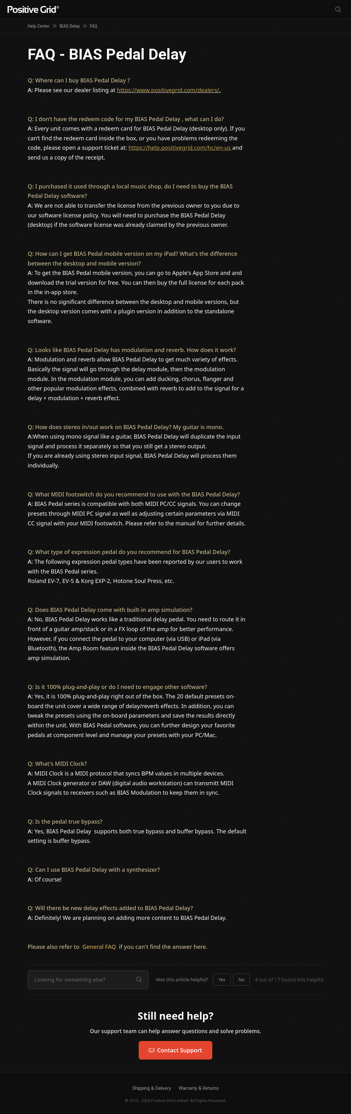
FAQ (94, 26)
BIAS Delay (69, 26)
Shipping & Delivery (151, 1088)
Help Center (38, 26)
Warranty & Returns (199, 1088)
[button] (222, 980)
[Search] (338, 9)
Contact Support (175, 1050)
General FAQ (99, 946)
